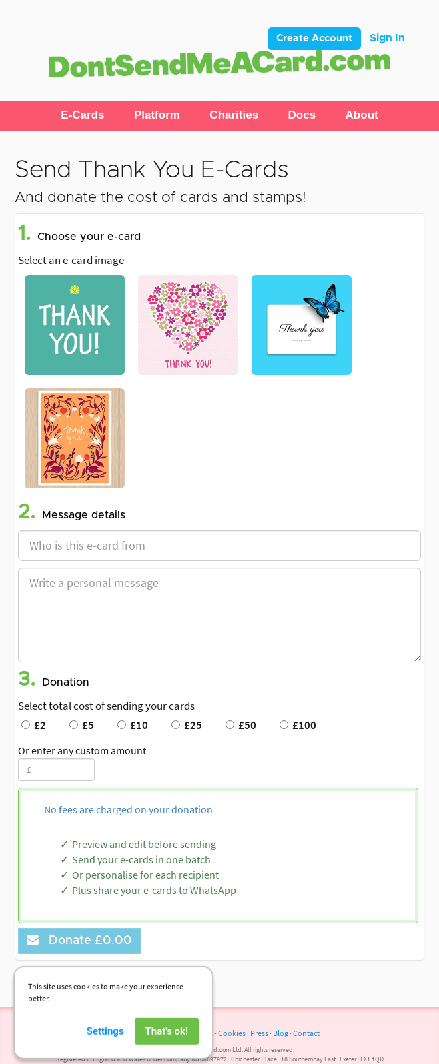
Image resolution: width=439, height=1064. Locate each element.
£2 (33, 725)
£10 (132, 725)
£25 (186, 725)
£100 (298, 725)
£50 (241, 725)
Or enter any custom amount (82, 750)
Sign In (387, 38)
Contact (306, 1033)
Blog (280, 1033)
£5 (81, 725)
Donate (79, 940)
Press (259, 1033)
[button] (82, 115)
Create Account (314, 38)
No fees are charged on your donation (128, 809)
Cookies (232, 1033)
